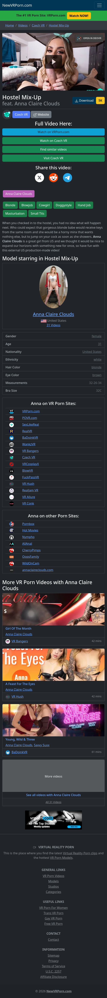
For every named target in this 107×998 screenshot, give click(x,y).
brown (96, 375)
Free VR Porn (53, 924)
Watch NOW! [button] (78, 16)
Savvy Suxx (42, 745)
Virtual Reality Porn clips (80, 853)
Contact (53, 940)
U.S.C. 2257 (53, 971)
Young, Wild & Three (20, 739)
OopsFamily (30, 557)
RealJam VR (30, 490)
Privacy (53, 961)
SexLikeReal (30, 424)
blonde (96, 367)
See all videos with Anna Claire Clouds (53, 795)
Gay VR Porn (53, 918)
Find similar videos (53, 149)
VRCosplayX (30, 464)
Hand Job (84, 205)
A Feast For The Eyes (20, 684)
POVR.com (29, 418)
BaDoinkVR (30, 437)
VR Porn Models (61, 858)
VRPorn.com (31, 411)
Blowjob (27, 205)
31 (99, 344)
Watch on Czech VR (53, 141)
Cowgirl (44, 205)
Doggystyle (64, 205)
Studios (53, 886)
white (97, 359)
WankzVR (28, 444)
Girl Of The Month (18, 628)
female (96, 336)
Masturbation (15, 213)
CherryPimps (31, 550)
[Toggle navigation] (99, 5)
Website (41, 114)
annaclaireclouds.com (37, 570)
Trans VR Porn (54, 913)
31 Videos (53, 325)
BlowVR (27, 470)
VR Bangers (30, 451)
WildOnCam (30, 563)
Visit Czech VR (53, 158)
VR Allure (28, 497)
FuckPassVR (30, 477)
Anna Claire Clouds (18, 194)
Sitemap (53, 955)
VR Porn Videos (53, 876)
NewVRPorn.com (17, 5)
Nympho (28, 537)
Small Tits (37, 213)
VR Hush (28, 484)
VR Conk (28, 503)
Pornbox (28, 524)
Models (53, 881)
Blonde (10, 205)
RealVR (27, 431)
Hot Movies (30, 530)
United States (91, 352)
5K (100, 100)
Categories (53, 892)
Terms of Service (53, 966)
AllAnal (27, 543)
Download (84, 100)
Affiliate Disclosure (53, 977)
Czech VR (21, 114)
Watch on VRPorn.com (53, 132)
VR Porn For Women (53, 908)
